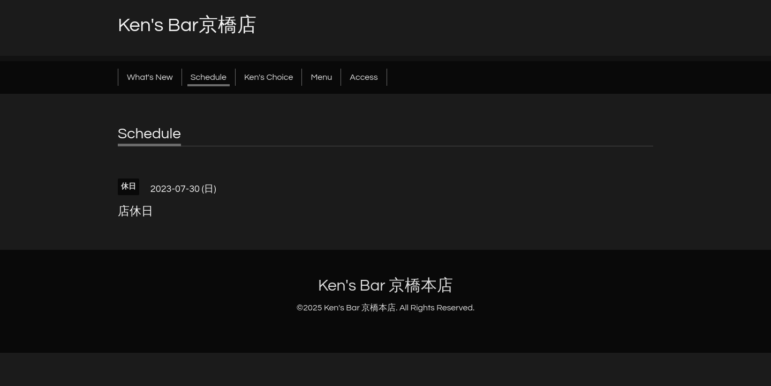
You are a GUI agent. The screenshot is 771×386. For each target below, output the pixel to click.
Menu (321, 77)
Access (363, 77)
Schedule (208, 77)
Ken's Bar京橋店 (187, 25)
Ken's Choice (268, 77)
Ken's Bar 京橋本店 (385, 285)
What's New (150, 77)
